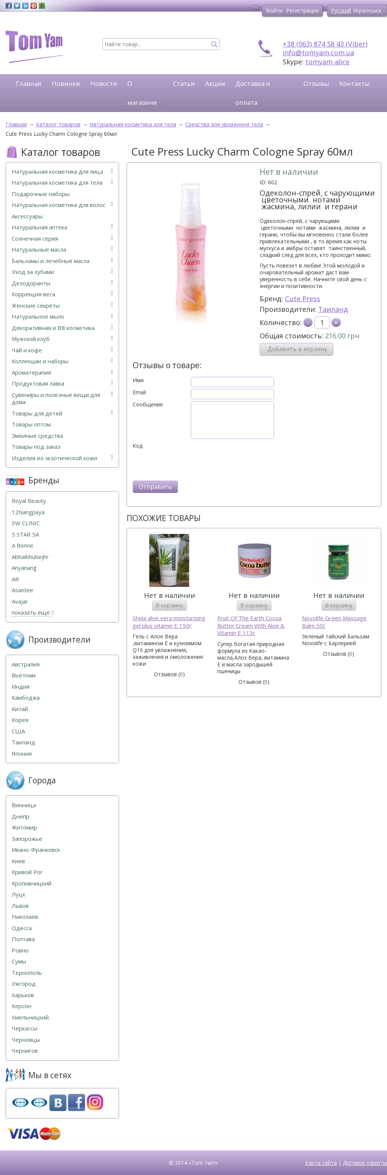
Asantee (22, 590)
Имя (138, 380)
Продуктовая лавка (62, 383)
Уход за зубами (62, 271)
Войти (274, 10)
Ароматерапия (62, 372)
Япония (22, 753)
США (18, 731)
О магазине (142, 93)
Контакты (354, 83)
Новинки (66, 83)
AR (15, 579)
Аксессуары (27, 216)
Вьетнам (24, 675)
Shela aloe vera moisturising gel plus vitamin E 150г (169, 622)
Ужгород (24, 983)
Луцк (18, 894)
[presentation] (190, 464)
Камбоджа (26, 697)
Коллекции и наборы (62, 361)
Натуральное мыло (62, 316)
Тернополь (27, 972)
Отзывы (316, 83)
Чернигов (25, 1050)
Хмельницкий (30, 1017)
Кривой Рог (27, 872)
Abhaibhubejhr (30, 556)
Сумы (19, 961)
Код (137, 445)
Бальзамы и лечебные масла (62, 261)
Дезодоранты (62, 283)
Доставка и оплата (252, 93)
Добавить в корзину (297, 349)
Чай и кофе (62, 350)
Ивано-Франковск (36, 849)
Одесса (22, 928)
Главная (29, 83)
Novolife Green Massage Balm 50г (334, 622)
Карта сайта (321, 1162)
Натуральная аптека (62, 227)
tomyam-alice (327, 61)
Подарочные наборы (41, 194)
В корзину (169, 605)
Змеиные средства (37, 435)
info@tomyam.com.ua (318, 52)
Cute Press (302, 298)
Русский (341, 10)
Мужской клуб (62, 338)
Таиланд (333, 309)
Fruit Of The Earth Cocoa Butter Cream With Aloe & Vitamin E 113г (251, 626)
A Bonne (22, 545)
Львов (20, 905)
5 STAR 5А (25, 534)
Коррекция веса (62, 294)
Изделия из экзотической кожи (62, 458)
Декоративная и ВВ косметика (62, 327)
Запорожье (27, 838)
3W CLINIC (26, 523)
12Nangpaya (28, 512)
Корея (20, 720)
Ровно (20, 950)
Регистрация (302, 10)
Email (139, 392)
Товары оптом (31, 424)
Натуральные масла (62, 249)
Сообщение (148, 404)
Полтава (23, 939)
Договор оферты (365, 1162)
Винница (24, 805)
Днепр (20, 816)
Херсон (21, 1006)
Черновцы (26, 1039)
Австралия (26, 664)
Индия (20, 686)
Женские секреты (62, 305)
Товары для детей (62, 413)
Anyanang (24, 567)
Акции (215, 83)
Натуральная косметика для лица (62, 171)
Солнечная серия (62, 238)
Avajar (20, 601)
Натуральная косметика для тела (62, 182)
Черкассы (24, 1028)
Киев (18, 861)
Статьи (184, 83)
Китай (20, 709)
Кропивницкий (31, 883)
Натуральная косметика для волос (62, 205)
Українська (367, 10)
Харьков (23, 995)
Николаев (25, 916)
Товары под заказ (36, 446)
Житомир (24, 827)
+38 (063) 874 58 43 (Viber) (325, 43)
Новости (103, 83)
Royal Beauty (29, 500)
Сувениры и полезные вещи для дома (62, 398)
